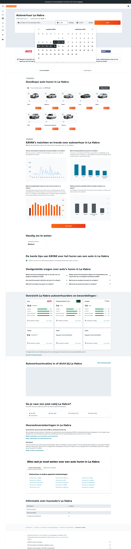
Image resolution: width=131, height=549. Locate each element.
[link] (68, 226)
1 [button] (58, 38)
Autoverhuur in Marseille (88, 482)
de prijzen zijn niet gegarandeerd (61, 537)
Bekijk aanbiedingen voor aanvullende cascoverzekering (41, 436)
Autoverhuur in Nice (61, 480)
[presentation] (97, 296)
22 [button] (58, 50)
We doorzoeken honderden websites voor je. (69, 545)
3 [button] (38, 42)
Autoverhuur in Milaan (61, 485)
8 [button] (58, 42)
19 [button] (46, 50)
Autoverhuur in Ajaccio (35, 480)
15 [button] (58, 46)
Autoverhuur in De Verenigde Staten (49, 527)
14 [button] (54, 46)
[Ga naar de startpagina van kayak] (11, 6)
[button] (129, 2)
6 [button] (50, 42)
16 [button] (62, 46)
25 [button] (42, 54)
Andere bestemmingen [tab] (34, 467)
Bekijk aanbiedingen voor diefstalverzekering (38, 438)
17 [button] (38, 50)
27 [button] (50, 54)
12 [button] (46, 46)
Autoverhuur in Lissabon (88, 480)
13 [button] (50, 46)
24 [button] (38, 54)
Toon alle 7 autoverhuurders (34, 355)
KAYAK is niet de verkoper (69, 542)
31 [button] (38, 58)
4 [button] (42, 42)
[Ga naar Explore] (3, 23)
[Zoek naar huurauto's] (3, 18)
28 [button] (54, 54)
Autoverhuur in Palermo (62, 478)
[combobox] (22, 18)
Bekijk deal (38, 108)
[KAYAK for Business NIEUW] (3, 30)
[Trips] (3, 34)
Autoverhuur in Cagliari (35, 478)
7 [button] (54, 42)
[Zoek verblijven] (3, 14)
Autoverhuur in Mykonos (62, 487)
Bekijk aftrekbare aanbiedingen (35, 450)
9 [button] (62, 42)
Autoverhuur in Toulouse (62, 482)
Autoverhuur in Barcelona (36, 482)
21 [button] (54, 50)
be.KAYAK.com (29, 527)
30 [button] (63, 54)
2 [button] (62, 38)
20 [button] (51, 50)
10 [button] (38, 46)
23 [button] (62, 50)
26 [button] (46, 54)
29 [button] (58, 54)
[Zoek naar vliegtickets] (3, 11)
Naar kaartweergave (104, 363)
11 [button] (42, 46)
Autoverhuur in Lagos (87, 478)
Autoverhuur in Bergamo (88, 485)
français (80, 2)
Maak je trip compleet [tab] (50, 467)
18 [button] (42, 50)
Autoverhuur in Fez (34, 487)
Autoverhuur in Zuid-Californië (67, 527)
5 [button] (46, 42)
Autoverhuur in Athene (35, 485)
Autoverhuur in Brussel (88, 487)
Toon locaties (49, 320)
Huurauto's (36, 527)
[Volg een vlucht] (3, 26)
